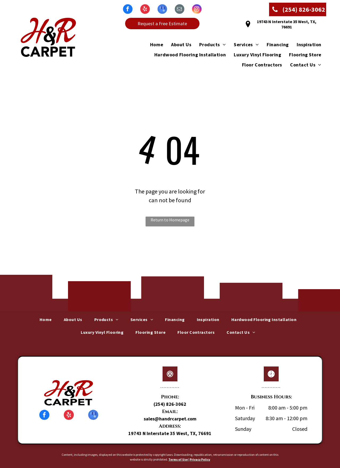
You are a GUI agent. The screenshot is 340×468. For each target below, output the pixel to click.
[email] (179, 9)
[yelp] (145, 9)
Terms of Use (178, 459)
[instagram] (197, 9)
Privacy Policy (200, 459)
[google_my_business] (162, 9)
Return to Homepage (170, 219)
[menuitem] (152, 44)
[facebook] (128, 9)
